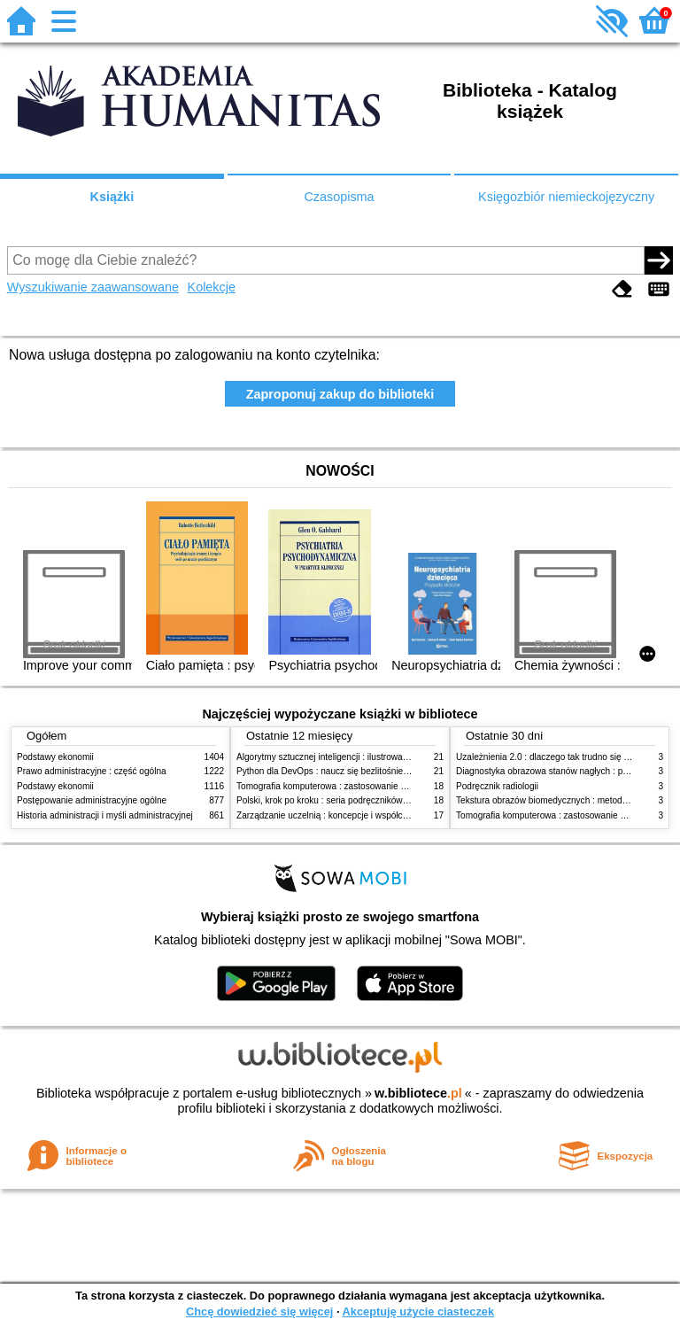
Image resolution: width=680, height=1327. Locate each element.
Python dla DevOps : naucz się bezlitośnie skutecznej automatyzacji (370, 771)
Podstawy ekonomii (55, 757)
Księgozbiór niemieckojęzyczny (566, 197)
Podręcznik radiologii (497, 786)
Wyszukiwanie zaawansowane (93, 287)
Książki (112, 197)
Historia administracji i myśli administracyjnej (105, 815)
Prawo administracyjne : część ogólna (91, 771)
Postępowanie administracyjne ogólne (91, 800)
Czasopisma (339, 197)
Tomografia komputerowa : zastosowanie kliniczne (335, 786)
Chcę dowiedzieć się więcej (259, 1311)
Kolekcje (212, 287)
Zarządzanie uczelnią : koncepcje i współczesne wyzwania (352, 815)
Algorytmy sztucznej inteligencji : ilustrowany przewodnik (348, 757)
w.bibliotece (418, 1093)
